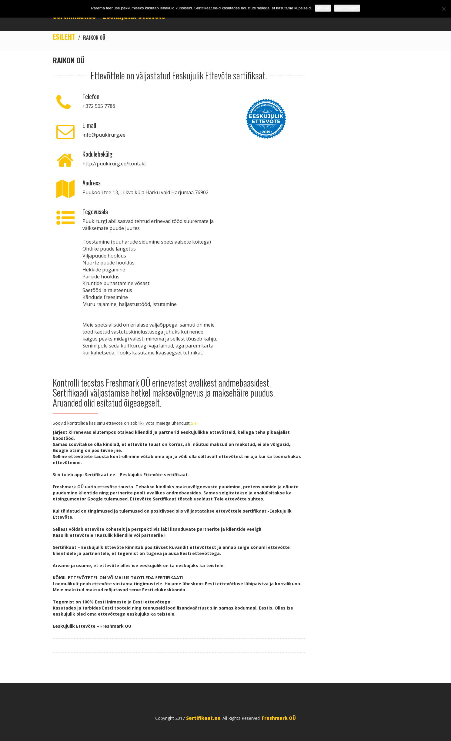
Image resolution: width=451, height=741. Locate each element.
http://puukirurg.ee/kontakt (114, 163)
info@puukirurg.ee (103, 134)
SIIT (195, 423)
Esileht (64, 36)
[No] (443, 9)
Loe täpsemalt (347, 8)
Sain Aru (323, 8)
